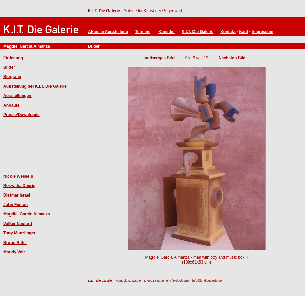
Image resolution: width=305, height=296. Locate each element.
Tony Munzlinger (19, 233)
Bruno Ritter (15, 242)
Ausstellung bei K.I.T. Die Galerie (35, 86)
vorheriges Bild (160, 57)
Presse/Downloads (21, 114)
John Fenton (15, 204)
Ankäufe (11, 105)
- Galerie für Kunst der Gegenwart (151, 10)
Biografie (12, 76)
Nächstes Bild (232, 57)
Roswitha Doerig (19, 185)
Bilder (9, 67)
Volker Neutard (17, 223)
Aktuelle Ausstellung (108, 31)
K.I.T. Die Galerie (104, 10)
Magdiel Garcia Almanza (26, 214)
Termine (142, 31)
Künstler (166, 31)
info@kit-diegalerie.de (207, 280)
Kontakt (228, 31)
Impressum (262, 31)
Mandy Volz (14, 252)
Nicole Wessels (18, 176)
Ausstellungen (17, 95)
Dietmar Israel (16, 195)
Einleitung (13, 57)
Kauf (243, 31)
